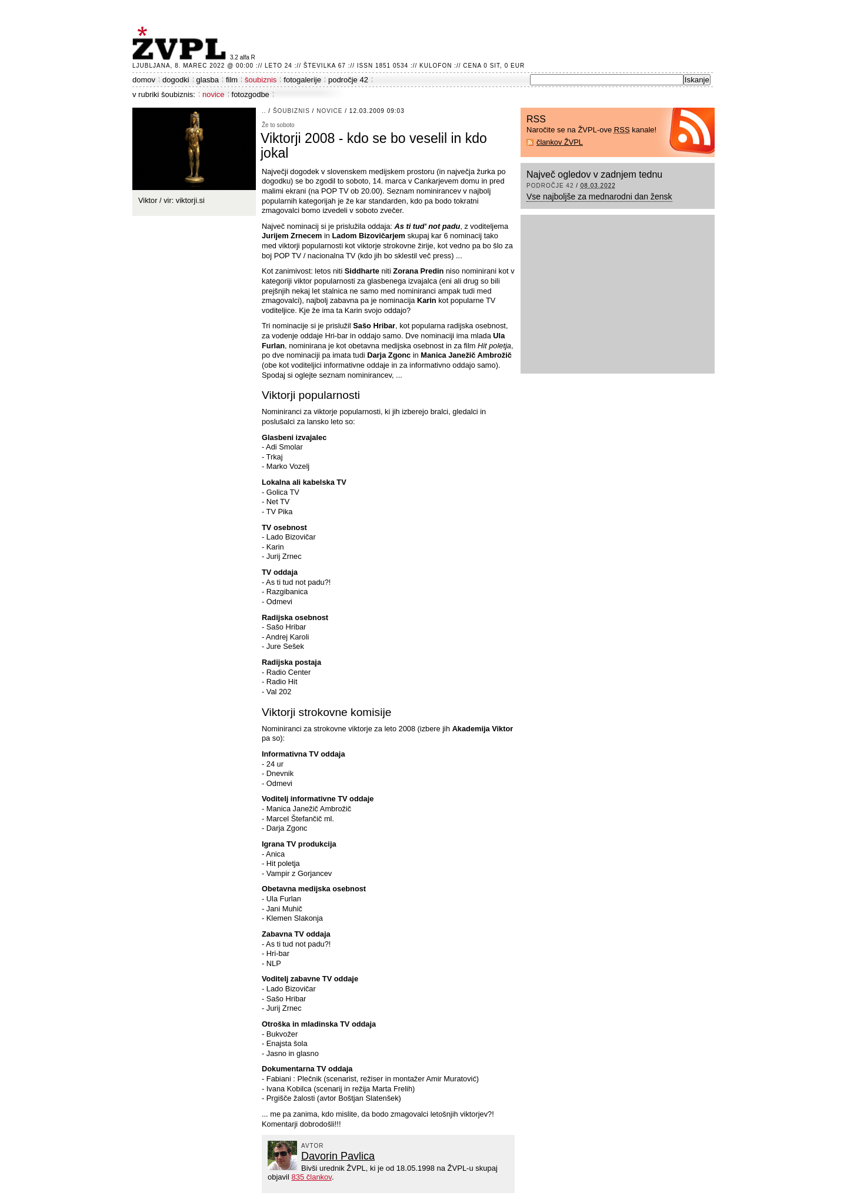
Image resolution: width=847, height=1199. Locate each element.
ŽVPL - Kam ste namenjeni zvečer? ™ (181, 43)
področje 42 (348, 79)
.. (264, 111)
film (232, 79)
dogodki (175, 79)
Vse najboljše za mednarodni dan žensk (599, 196)
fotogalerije (302, 79)
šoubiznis (260, 79)
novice (213, 94)
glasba (207, 79)
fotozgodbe (250, 94)
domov (143, 79)
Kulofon (435, 65)
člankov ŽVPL (559, 142)
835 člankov (311, 1177)
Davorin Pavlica (338, 1156)
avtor (312, 1146)
